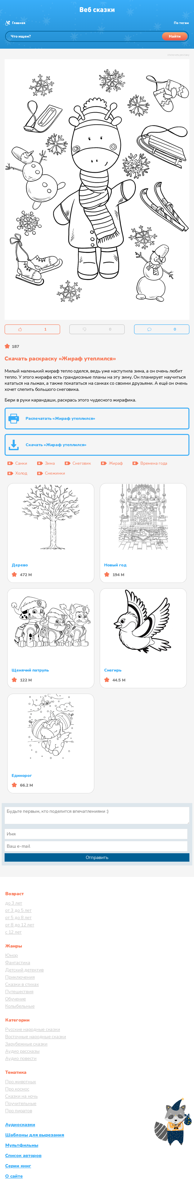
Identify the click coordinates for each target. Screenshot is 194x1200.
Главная (18, 23)
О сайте (14, 1176)
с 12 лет (13, 932)
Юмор (11, 955)
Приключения (20, 977)
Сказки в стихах (22, 984)
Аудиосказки (20, 1125)
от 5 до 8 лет (18, 918)
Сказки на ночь (21, 1096)
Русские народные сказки (32, 1029)
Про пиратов (18, 1111)
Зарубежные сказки (26, 1044)
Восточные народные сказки (35, 1037)
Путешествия (19, 992)
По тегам (181, 23)
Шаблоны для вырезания (34, 1135)
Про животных (20, 1082)
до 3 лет (13, 903)
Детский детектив (24, 970)
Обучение (15, 999)
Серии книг (18, 1166)
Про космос (17, 1089)
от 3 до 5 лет (18, 910)
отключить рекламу (178, 55)
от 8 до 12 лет (19, 925)
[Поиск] (97, 36)
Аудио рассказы (22, 1051)
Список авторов (23, 1155)
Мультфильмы (21, 1145)
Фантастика (17, 963)
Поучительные (20, 1103)
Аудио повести (21, 1058)
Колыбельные (19, 1006)
